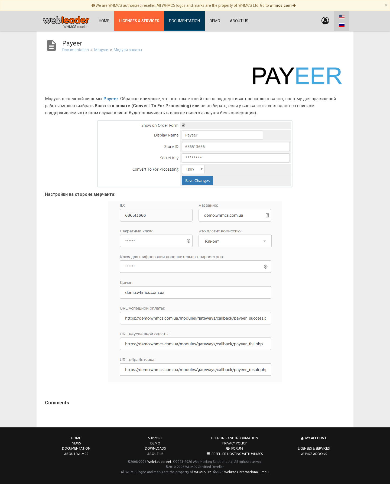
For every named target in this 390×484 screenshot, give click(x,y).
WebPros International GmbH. (246, 472)
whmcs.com (283, 5)
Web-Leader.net (159, 461)
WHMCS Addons (314, 454)
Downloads (155, 448)
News (76, 443)
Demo (215, 21)
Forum (234, 448)
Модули (101, 50)
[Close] (386, 5)
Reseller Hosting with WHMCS (235, 454)
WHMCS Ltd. (203, 472)
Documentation (184, 21)
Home (104, 21)
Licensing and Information (234, 438)
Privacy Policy (234, 443)
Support (155, 438)
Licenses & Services (314, 448)
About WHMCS (76, 454)
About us (239, 21)
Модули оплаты (128, 50)
